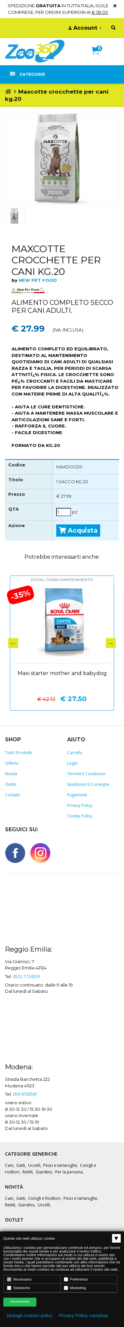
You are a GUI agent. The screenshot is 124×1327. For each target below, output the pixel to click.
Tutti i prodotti (18, 752)
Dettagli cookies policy (30, 1315)
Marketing (75, 1288)
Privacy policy (79, 805)
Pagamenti (77, 795)
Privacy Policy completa (83, 1315)
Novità (11, 774)
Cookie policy (79, 816)
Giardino (44, 1172)
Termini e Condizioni (86, 774)
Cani (9, 1165)
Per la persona (69, 1172)
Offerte (12, 763)
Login (72, 763)
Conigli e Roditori (44, 1198)
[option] (62, 159)
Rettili (27, 1172)
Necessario (19, 1279)
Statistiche (18, 1288)
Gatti (20, 1165)
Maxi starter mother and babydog (62, 673)
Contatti (12, 795)
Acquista (78, 530)
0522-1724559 (26, 976)
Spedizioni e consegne (88, 784)
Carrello (74, 752)
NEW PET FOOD (38, 280)
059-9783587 (25, 1094)
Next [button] (111, 643)
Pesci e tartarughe (60, 1165)
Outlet (11, 784)
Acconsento (19, 1302)
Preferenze (76, 1279)
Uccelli (34, 1165)
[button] (98, 57)
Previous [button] (13, 643)
